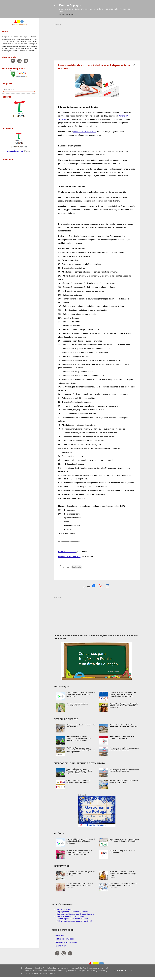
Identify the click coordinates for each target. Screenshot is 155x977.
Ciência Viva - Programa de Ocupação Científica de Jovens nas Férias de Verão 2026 (123, 706)
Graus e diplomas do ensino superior (72, 919)
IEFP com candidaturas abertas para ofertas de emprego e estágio (123, 884)
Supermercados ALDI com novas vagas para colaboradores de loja (124, 749)
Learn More (120, 971)
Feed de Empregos (70, 5)
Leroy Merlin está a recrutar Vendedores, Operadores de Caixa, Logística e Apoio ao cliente (79, 738)
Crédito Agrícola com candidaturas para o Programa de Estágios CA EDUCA (124, 840)
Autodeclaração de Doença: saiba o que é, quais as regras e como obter (79, 884)
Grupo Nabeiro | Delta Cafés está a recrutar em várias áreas (122, 737)
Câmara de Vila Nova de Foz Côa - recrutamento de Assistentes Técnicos (123, 726)
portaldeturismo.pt (15, 151)
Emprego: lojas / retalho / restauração (72, 912)
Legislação (76, 567)
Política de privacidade (64, 939)
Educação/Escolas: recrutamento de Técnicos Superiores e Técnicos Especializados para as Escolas (122, 694)
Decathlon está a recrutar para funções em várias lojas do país (123, 781)
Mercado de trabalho (65, 909)
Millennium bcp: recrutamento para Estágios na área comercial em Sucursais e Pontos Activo (79, 852)
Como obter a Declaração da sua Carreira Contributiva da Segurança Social (122, 873)
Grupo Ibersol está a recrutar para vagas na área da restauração (78, 781)
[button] (134, 65)
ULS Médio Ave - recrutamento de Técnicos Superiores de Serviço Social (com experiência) (80, 750)
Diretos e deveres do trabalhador (70, 916)
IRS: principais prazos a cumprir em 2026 (74, 921)
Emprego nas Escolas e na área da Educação (76, 914)
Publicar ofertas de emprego (67, 942)
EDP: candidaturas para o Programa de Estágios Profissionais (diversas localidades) (81, 694)
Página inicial (60, 946)
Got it (132, 971)
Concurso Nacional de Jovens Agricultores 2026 (77, 705)
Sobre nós (59, 935)
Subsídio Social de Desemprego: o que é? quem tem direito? (80, 873)
